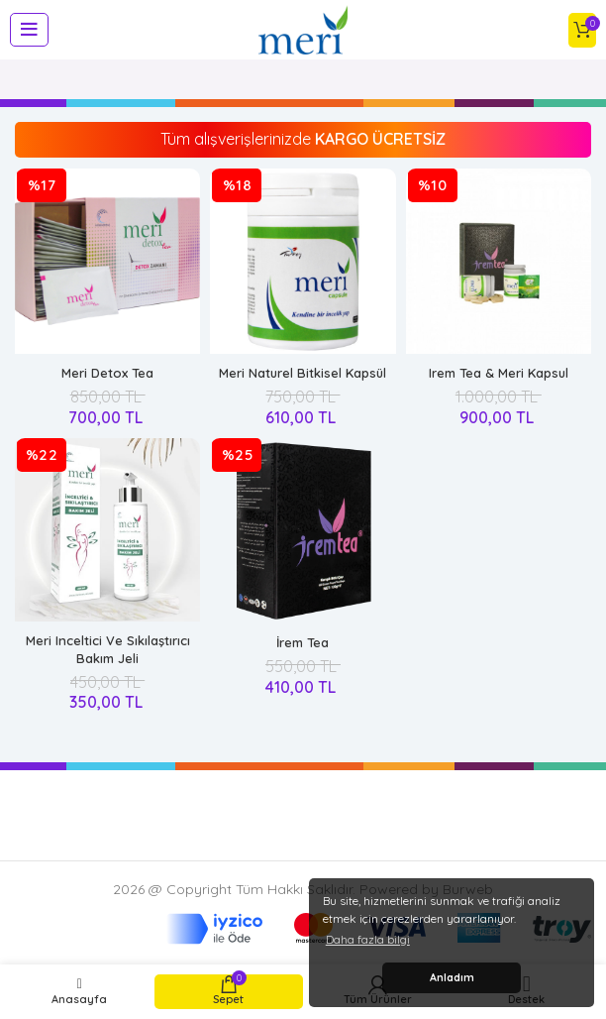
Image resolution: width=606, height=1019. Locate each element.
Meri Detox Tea (107, 373)
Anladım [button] (452, 977)
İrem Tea (302, 642)
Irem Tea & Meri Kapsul (498, 373)
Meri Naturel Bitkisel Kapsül (303, 373)
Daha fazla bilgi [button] (368, 939)
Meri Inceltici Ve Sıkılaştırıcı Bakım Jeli (108, 649)
